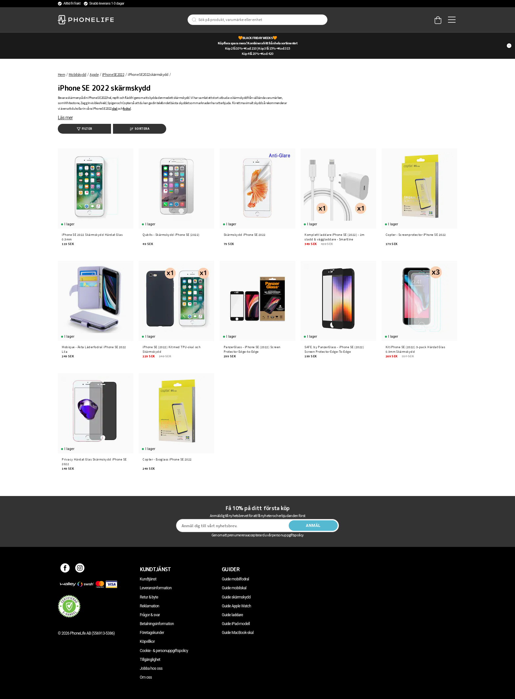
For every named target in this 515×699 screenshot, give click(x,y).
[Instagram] (80, 569)
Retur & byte (149, 597)
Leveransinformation (156, 588)
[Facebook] (65, 569)
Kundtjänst (148, 579)
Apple (94, 74)
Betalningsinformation (157, 623)
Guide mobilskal (234, 588)
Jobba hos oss (151, 668)
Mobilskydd (77, 74)
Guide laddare (232, 615)
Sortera (140, 128)
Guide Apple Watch (236, 606)
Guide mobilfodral (235, 579)
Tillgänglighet (150, 659)
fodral (127, 108)
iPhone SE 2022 (113, 74)
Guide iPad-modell (236, 623)
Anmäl (313, 525)
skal (115, 108)
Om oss (146, 677)
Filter (84, 128)
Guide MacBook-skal (238, 632)
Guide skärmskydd (236, 597)
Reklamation (149, 606)
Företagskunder (152, 632)
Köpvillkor (147, 641)
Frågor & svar (150, 615)
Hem (61, 74)
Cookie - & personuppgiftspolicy (164, 650)
